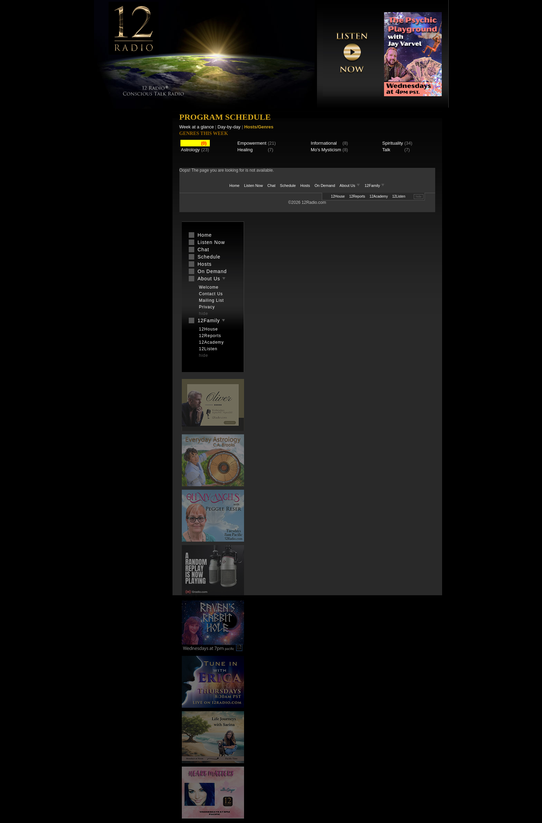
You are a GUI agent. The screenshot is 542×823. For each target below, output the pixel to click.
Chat (271, 185)
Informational (324, 143)
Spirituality (392, 143)
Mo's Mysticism (326, 149)
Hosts (305, 185)
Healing (245, 149)
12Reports (357, 196)
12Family (375, 185)
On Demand (325, 185)
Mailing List (211, 300)
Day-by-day (228, 126)
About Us (350, 185)
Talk (386, 149)
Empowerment (252, 143)
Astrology (190, 149)
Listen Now (253, 185)
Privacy (207, 307)
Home (235, 185)
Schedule (288, 185)
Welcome (209, 287)
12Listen (398, 196)
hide (418, 196)
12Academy (379, 196)
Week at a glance (196, 126)
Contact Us (211, 293)
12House (338, 196)
